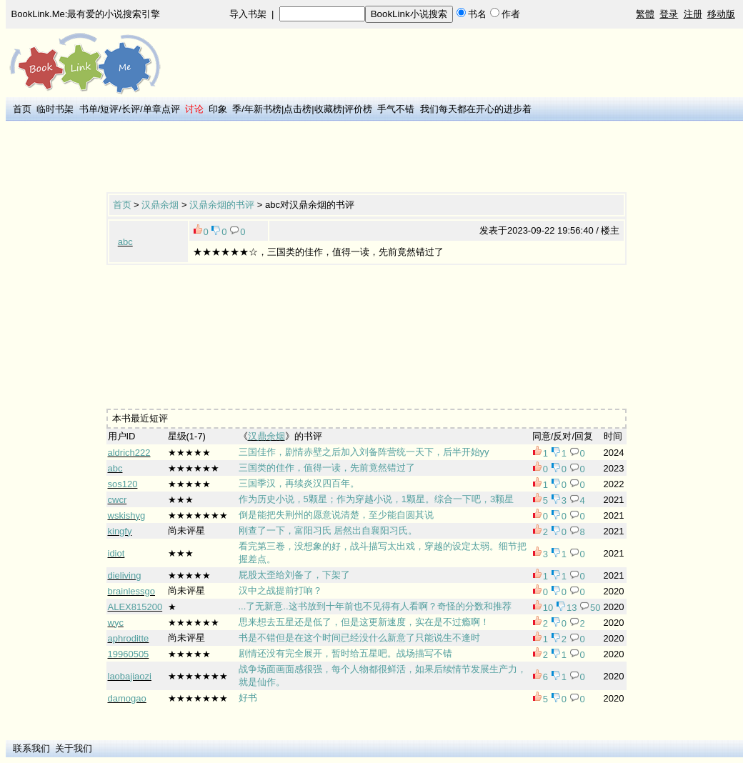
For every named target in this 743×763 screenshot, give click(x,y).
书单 (88, 109)
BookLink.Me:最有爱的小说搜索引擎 (86, 14)
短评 (109, 109)
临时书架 (55, 109)
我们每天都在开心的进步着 (476, 109)
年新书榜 (262, 109)
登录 (668, 14)
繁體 (645, 14)
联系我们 (31, 748)
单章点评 (161, 109)
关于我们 (73, 748)
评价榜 (358, 109)
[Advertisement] (366, 158)
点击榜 (297, 109)
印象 (218, 109)
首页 (22, 109)
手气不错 (395, 109)
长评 (130, 109)
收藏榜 (328, 109)
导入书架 (247, 14)
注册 (693, 14)
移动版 (721, 14)
